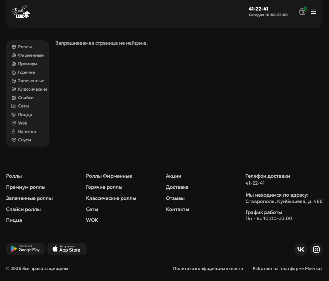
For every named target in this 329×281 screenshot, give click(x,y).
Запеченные (27, 80)
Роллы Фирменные (109, 176)
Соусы (21, 140)
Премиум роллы (25, 187)
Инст (315, 249)
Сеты (20, 106)
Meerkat (313, 268)
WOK (92, 220)
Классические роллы (111, 198)
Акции (173, 176)
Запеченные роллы (29, 198)
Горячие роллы (104, 187)
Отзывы (175, 198)
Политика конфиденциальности (208, 268)
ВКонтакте (299, 249)
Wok (19, 123)
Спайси (22, 97)
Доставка (177, 187)
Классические (29, 89)
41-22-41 (258, 9)
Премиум (24, 63)
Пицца (21, 114)
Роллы (21, 47)
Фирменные (27, 55)
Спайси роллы (23, 209)
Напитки (23, 131)
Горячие (23, 72)
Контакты (177, 209)
